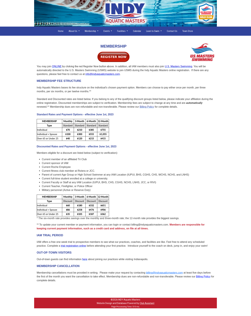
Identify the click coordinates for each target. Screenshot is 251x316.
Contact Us (172, 31)
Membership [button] (90, 31)
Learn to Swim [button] (153, 31)
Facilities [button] (121, 31)
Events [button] (107, 31)
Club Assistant (147, 303)
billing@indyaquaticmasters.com (164, 272)
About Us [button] (73, 31)
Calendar (137, 31)
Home (60, 31)
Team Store (187, 31)
